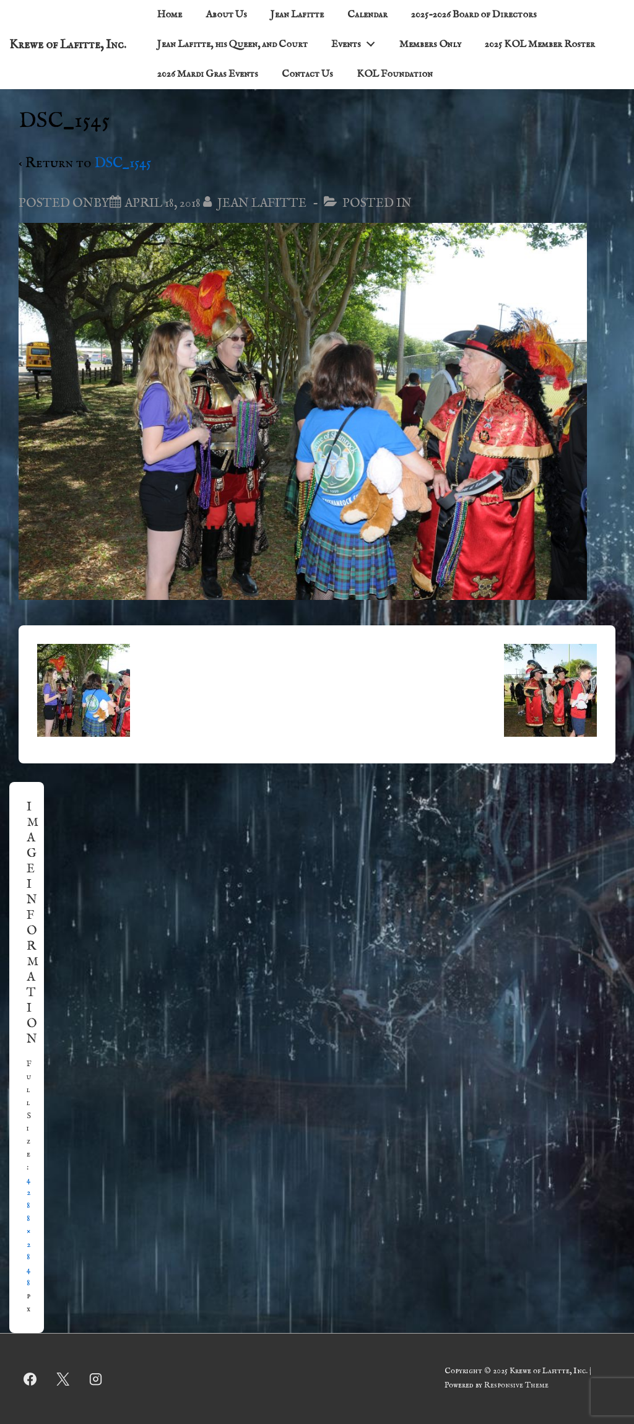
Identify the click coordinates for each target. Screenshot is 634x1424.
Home (169, 15)
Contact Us (307, 74)
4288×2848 (28, 1231)
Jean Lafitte (297, 15)
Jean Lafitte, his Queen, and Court (232, 44)
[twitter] (63, 1379)
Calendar (367, 15)
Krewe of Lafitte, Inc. (67, 45)
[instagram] (96, 1379)
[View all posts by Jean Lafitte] (256, 203)
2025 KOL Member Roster (540, 44)
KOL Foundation (395, 74)
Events (356, 42)
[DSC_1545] (162, 203)
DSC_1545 (123, 163)
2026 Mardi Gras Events (207, 74)
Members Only (430, 44)
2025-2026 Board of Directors (474, 15)
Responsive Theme (516, 1385)
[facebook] (30, 1379)
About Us (226, 15)
